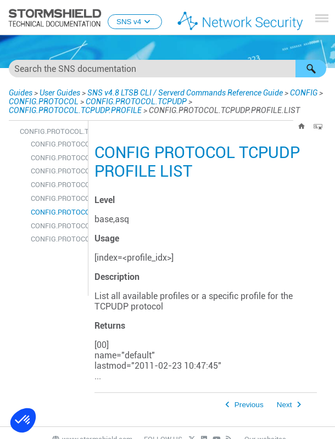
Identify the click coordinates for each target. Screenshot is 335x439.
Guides (20, 92)
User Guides (60, 92)
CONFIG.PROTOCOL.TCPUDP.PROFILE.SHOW (56, 226)
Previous (249, 405)
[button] (310, 68)
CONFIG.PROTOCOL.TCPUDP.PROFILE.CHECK (56, 158)
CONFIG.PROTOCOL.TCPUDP (136, 101)
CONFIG (303, 92)
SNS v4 (134, 22)
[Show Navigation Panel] (322, 18)
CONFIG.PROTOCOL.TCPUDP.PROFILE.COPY (56, 171)
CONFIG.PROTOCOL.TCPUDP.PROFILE (75, 110)
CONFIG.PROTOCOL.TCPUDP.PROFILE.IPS (56, 198)
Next (284, 405)
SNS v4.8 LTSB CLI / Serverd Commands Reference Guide (185, 92)
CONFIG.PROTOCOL (44, 101)
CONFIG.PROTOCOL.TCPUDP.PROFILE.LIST (56, 212)
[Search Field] (167, 68)
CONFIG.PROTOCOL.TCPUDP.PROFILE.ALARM (56, 144)
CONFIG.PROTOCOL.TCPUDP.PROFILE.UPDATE (56, 239)
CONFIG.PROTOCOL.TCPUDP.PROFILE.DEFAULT (56, 185)
